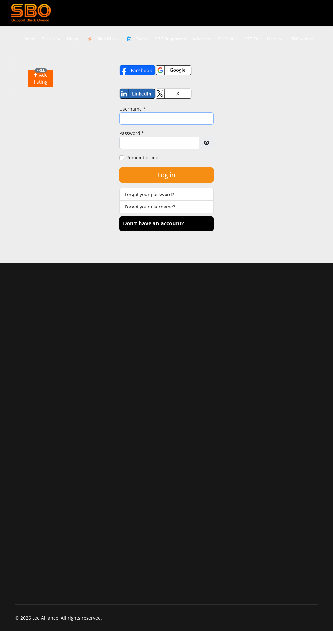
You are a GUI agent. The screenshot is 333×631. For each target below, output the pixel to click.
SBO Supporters (170, 39)
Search (48, 39)
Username (132, 109)
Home (29, 39)
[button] (40, 78)
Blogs (72, 39)
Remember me (142, 157)
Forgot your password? (149, 194)
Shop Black (101, 39)
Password (131, 133)
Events (136, 39)
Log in (166, 174)
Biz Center (227, 39)
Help (271, 39)
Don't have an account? (153, 223)
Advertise (202, 39)
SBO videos (301, 39)
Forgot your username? (150, 207)
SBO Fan (252, 39)
